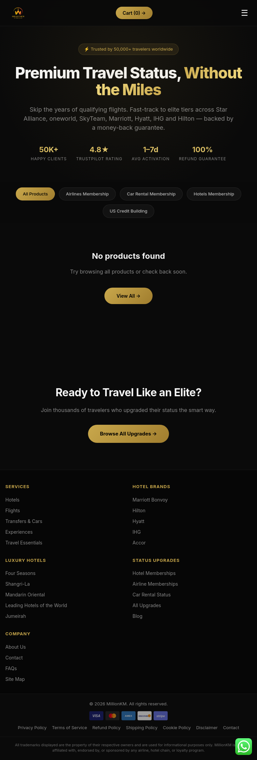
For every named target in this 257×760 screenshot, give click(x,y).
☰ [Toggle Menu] (244, 12)
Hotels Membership (214, 193)
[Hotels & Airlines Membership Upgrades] (18, 13)
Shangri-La (17, 584)
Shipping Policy (141, 727)
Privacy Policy (32, 727)
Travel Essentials (23, 542)
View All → (128, 296)
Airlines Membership (87, 193)
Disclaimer (207, 727)
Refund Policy (106, 727)
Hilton (139, 510)
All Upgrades (147, 605)
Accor (139, 542)
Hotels (12, 500)
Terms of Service (69, 727)
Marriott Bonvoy (150, 500)
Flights (12, 510)
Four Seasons (20, 573)
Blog (138, 616)
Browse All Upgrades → (128, 433)
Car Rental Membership (151, 193)
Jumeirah (15, 616)
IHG (137, 532)
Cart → (134, 13)
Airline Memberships (155, 584)
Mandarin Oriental (25, 594)
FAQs (11, 668)
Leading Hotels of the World (36, 605)
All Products (35, 193)
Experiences (19, 532)
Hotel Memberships (154, 573)
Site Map (15, 679)
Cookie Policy (177, 727)
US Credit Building (129, 211)
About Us (15, 647)
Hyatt (138, 521)
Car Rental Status (152, 594)
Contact (14, 657)
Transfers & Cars (23, 521)
